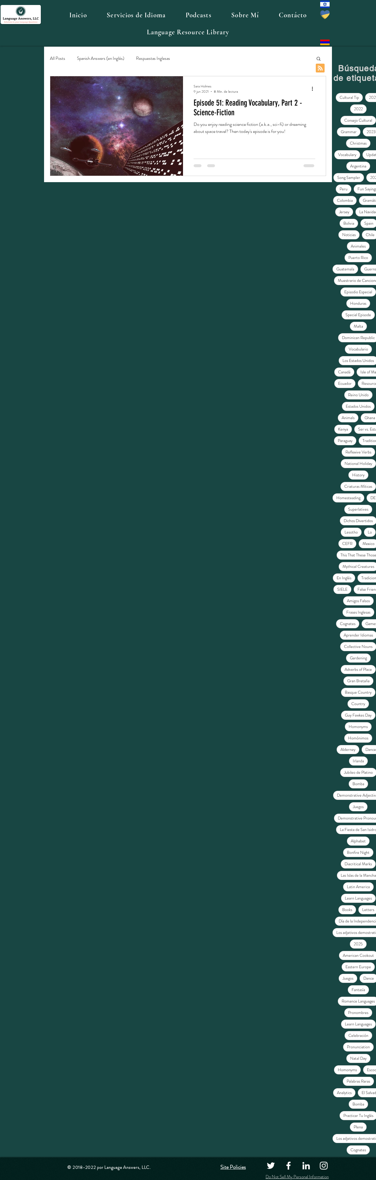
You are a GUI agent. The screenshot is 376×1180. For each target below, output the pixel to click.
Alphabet (358, 841)
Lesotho (351, 532)
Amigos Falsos (358, 601)
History (358, 475)
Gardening (358, 658)
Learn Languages (358, 898)
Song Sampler (348, 177)
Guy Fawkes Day (358, 715)
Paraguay (345, 440)
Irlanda (358, 761)
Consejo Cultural (358, 120)
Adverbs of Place (358, 669)
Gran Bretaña (358, 681)
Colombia (345, 200)
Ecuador (345, 383)
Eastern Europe (358, 967)
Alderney (347, 749)
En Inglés (344, 578)
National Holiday (358, 463)
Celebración (358, 1035)
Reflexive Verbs (358, 452)
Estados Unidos (358, 406)
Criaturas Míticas (358, 486)
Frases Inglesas (358, 612)
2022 (358, 109)
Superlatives (358, 509)
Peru (344, 189)
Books (347, 909)
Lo (370, 532)
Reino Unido (358, 395)
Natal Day (358, 1058)
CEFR (347, 543)
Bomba (358, 784)
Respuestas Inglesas (153, 58)
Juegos (358, 807)
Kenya (343, 429)
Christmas (358, 143)
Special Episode (358, 315)
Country (358, 704)
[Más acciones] (314, 88)
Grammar (349, 132)
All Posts (57, 58)
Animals (348, 418)
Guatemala (345, 269)
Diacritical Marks (358, 864)
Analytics (344, 1093)
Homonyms (358, 726)
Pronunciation (358, 1047)
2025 (358, 944)
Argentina (358, 166)
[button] (136, 15)
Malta (358, 326)
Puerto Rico (358, 257)
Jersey (344, 212)
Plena (358, 1127)
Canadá (344, 372)
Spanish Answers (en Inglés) (100, 58)
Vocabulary (347, 155)
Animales (358, 246)
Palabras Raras (358, 1081)
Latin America (358, 887)
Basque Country (358, 692)
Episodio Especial (358, 292)
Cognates (347, 624)
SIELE (342, 589)
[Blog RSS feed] (320, 68)
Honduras (358, 303)
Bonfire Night (358, 852)
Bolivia (348, 223)
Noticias (349, 235)
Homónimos (358, 738)
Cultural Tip (349, 97)
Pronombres (358, 1012)
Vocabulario (358, 349)
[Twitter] (271, 1165)
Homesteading (348, 498)
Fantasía (358, 990)
